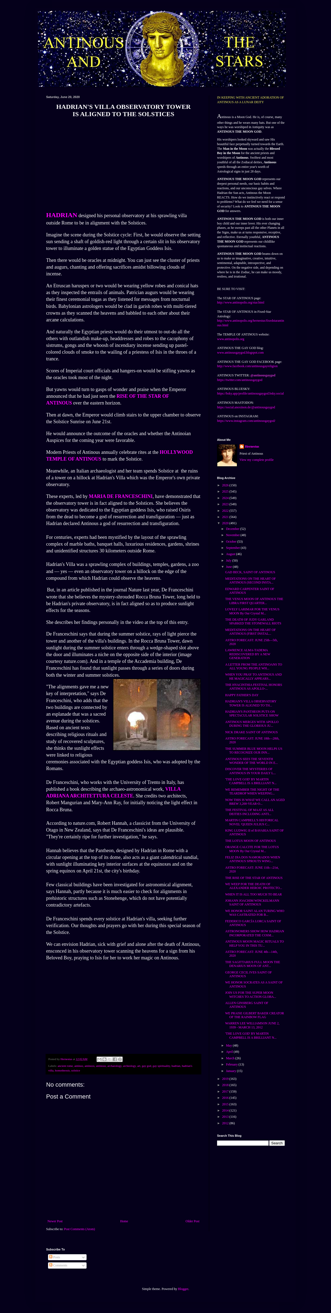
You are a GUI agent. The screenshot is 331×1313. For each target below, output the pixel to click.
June (229, 567)
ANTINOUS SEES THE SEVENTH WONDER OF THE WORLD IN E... (251, 761)
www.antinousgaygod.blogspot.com (240, 352)
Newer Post (55, 1221)
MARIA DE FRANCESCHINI (120, 496)
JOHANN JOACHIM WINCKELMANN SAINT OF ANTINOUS (252, 902)
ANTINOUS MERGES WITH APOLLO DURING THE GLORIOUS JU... (252, 724)
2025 (226, 491)
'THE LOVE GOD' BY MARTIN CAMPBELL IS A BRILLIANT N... (250, 781)
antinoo (78, 1065)
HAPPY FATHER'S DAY (242, 695)
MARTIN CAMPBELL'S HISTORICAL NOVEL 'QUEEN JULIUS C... (251, 822)
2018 (226, 1085)
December (233, 529)
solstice (75, 1070)
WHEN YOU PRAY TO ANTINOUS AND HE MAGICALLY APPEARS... (253, 676)
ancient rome (65, 1065)
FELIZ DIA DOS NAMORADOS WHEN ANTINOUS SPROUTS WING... (252, 859)
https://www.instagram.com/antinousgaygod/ (246, 421)
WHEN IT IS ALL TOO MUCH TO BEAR (253, 894)
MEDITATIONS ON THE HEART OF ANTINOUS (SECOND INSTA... (250, 580)
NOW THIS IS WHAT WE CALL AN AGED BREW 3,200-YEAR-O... (255, 802)
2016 (226, 1098)
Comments (58, 1265)
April (230, 1052)
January (231, 1071)
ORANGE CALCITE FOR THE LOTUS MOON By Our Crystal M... (252, 849)
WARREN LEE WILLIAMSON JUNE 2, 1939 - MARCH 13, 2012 (252, 1025)
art (138, 1065)
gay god (146, 1065)
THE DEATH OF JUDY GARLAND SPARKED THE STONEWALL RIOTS (253, 621)
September (233, 548)
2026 (226, 485)
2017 (226, 1091)
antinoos (90, 1065)
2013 (226, 1117)
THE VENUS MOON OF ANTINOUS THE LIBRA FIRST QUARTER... (254, 601)
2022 (226, 511)
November (233, 535)
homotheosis (62, 1070)
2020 (226, 523)
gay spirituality (161, 1065)
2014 (226, 1110)
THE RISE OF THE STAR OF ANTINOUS (254, 878)
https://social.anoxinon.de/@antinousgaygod (246, 407)
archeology (129, 1065)
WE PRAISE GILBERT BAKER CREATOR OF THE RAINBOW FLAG (254, 1015)
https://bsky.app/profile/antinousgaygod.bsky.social (250, 393)
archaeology (114, 1065)
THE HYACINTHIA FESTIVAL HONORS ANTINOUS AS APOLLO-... (253, 686)
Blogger (183, 1289)
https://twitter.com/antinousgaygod (239, 380)
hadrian (175, 1065)
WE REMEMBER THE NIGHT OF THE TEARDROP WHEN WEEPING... (252, 791)
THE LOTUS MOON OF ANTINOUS (250, 841)
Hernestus (252, 446)
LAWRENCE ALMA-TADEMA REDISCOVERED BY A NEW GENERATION (247, 654)
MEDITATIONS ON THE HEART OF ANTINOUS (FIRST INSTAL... (250, 632)
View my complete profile (257, 460)
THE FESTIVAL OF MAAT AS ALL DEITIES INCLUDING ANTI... (249, 812)
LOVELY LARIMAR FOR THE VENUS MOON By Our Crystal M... (252, 611)
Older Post (192, 1221)
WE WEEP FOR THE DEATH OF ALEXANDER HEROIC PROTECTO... (253, 886)
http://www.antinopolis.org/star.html (240, 302)
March (230, 1058)
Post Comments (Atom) (79, 1229)
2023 (226, 504)
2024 (226, 498)
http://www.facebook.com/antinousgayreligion (247, 366)
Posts (54, 1257)
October (231, 541)
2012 (226, 1123)
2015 (226, 1104)
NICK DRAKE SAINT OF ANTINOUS (251, 732)
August (231, 554)
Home (124, 1221)
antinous (101, 1065)
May (229, 1045)
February (232, 1064)
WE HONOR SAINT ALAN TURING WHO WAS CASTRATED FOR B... (254, 913)
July (229, 560)
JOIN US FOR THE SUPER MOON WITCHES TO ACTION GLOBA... (250, 994)
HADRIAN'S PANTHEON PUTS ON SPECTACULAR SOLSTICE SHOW (252, 713)
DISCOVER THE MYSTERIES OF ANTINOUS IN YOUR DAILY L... (250, 771)
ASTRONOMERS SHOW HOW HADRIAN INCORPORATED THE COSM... (254, 933)
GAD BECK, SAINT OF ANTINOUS (250, 572)
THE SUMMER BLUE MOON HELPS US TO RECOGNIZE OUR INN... (253, 750)
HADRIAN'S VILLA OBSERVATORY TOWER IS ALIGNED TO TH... (250, 703)
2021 (226, 517)
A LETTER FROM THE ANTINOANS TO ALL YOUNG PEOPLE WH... (253, 666)
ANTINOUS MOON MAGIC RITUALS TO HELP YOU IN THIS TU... (254, 943)
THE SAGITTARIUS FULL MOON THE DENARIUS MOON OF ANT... (252, 964)
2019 (226, 1079)
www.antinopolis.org (230, 339)
